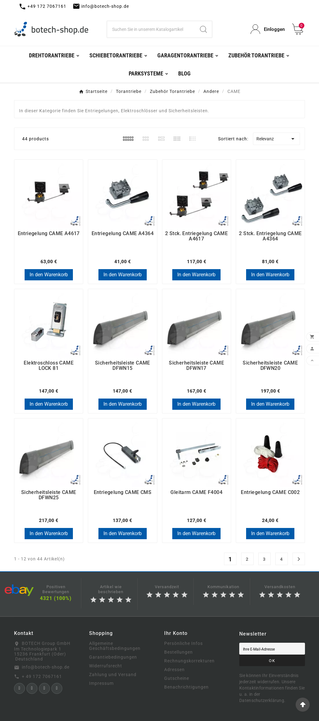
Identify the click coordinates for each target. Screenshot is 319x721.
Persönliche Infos (183, 643)
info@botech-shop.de (45, 667)
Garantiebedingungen (113, 657)
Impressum (101, 683)
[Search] (203, 29)
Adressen (174, 669)
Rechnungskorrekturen (189, 660)
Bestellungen (178, 652)
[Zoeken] (151, 29)
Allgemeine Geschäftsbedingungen (114, 646)
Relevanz (276, 139)
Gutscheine (176, 678)
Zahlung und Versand (112, 674)
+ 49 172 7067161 (42, 676)
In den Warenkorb (49, 275)
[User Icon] (267, 29)
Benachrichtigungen (186, 687)
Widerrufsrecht (105, 665)
